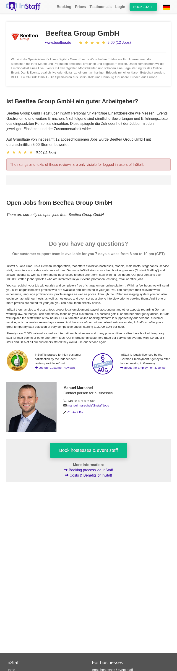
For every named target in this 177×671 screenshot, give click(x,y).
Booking (64, 7)
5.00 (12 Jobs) (119, 42)
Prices (80, 7)
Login (120, 7)
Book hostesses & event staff (88, 450)
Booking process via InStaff (88, 470)
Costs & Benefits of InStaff (88, 475)
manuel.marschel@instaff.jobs (88, 405)
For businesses (107, 662)
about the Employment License (143, 367)
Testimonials (101, 7)
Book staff (143, 7)
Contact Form (77, 412)
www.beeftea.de (58, 42)
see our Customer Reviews (55, 367)
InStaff (13, 662)
